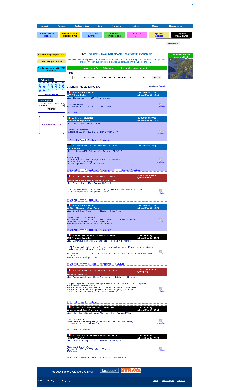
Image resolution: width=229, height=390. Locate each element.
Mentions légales (168, 381)
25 (52, 89)
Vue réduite (163, 86)
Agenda (61, 26)
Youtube (135, 170)
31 (48, 91)
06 (59, 84)
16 (44, 88)
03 (48, 84)
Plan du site (181, 381)
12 (56, 86)
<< (46, 94)
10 (48, 86)
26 (56, 89)
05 (56, 84)
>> (57, 94)
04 (52, 84)
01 (40, 84)
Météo (155, 26)
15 (40, 88)
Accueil (44, 26)
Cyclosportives (81, 26)
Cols (100, 26)
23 (44, 89)
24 (48, 89)
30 (44, 91)
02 (44, 84)
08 (40, 86)
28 (63, 89)
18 (52, 88)
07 (63, 84)
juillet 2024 (51, 94)
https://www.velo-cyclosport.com (63, 381)
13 (59, 86)
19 (56, 88)
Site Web (72, 264)
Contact (155, 381)
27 (59, 89)
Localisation (161, 106)
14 (63, 86)
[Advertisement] (155, 13)
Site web (72, 112)
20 (59, 88)
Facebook (88, 140)
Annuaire (116, 26)
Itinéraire (136, 26)
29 (40, 91)
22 (40, 89)
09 (44, 86)
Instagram (105, 140)
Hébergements (176, 26)
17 (48, 88)
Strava (121, 170)
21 (63, 88)
